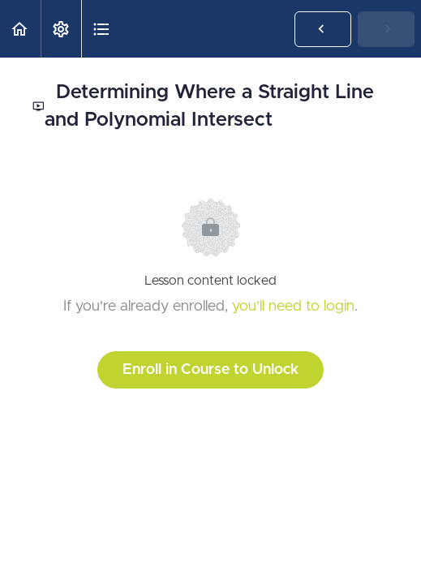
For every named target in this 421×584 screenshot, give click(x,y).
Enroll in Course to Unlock (210, 370)
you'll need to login (293, 306)
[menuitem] (61, 29)
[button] (20, 29)
